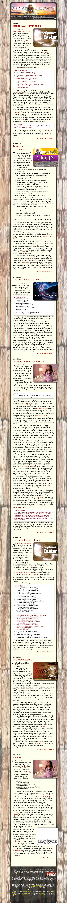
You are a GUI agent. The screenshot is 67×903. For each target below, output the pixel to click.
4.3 (18, 394)
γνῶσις (32, 259)
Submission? (23, 499)
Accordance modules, (20, 889)
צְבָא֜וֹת (45, 797)
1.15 (18, 124)
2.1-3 (20, 297)
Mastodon (42, 893)
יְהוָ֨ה (48, 797)
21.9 (28, 773)
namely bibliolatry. (33, 574)
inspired (24, 571)
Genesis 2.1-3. (23, 283)
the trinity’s (18, 112)
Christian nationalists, (30, 466)
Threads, (42, 894)
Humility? (40, 497)
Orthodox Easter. (22, 659)
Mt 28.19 (27, 93)
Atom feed (20, 16)
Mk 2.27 (31, 351)
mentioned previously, (24, 543)
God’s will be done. (42, 408)
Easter (17, 665)
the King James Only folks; (21, 573)
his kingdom (36, 245)
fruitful (19, 405)
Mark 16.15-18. (22, 29)
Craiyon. (18, 873)
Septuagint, (33, 886)
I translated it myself (34, 883)
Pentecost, (40, 743)
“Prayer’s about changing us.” (29, 361)
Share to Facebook (29, 16)
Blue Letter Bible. (28, 891)
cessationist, (17, 429)
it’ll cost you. (48, 241)
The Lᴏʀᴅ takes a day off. (27, 279)
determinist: (30, 441)
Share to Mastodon (41, 16)
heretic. (43, 726)
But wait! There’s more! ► (45, 138)
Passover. (26, 689)
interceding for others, (24, 403)
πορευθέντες (17, 92)
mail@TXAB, (26, 893)
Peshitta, (43, 886)
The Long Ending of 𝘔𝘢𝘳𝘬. (27, 540)
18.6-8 (19, 511)
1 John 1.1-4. (22, 149)
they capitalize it (20, 41)
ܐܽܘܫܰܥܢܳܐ (16, 814)
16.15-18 (20, 71)
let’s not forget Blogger (26, 897)
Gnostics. (18, 146)
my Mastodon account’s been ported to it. (22, 894)
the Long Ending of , (23, 32)
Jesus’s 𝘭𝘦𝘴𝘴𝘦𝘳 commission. (27, 25)
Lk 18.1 (17, 528)
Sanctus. (18, 757)
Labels (13, 16)
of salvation (25, 245)
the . (35, 885)
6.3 (23, 768)
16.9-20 (20, 586)
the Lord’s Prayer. (41, 415)
